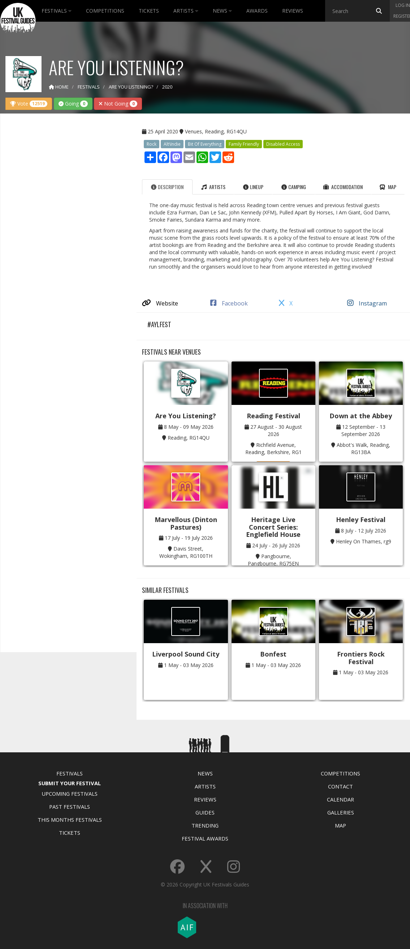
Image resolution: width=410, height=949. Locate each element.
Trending (205, 825)
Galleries (340, 812)
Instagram (367, 303)
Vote (28, 103)
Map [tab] (387, 187)
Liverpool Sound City (185, 654)
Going (73, 103)
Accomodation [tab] (343, 187)
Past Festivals (69, 806)
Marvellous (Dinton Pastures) (186, 523)
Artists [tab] (213, 187)
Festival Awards (205, 838)
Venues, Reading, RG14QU (216, 131)
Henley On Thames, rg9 (363, 541)
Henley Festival (360, 519)
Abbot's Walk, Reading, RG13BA (363, 448)
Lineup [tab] (253, 187)
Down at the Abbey (360, 415)
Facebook (229, 303)
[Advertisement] (63, 232)
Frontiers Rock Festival (361, 658)
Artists (185, 10)
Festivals (57, 10)
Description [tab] (167, 187)
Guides (205, 812)
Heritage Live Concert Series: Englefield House (273, 527)
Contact (340, 786)
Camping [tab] (293, 187)
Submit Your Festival (69, 783)
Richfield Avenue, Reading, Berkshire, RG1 (273, 448)
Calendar (340, 799)
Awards (257, 10)
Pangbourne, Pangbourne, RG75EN (273, 560)
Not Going (118, 103)
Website (160, 303)
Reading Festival (273, 415)
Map (340, 825)
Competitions (105, 10)
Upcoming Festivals (70, 793)
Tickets (149, 10)
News (222, 10)
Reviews (292, 10)
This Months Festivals (70, 819)
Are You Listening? (185, 415)
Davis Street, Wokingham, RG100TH (185, 552)
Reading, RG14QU (189, 437)
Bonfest (273, 654)
